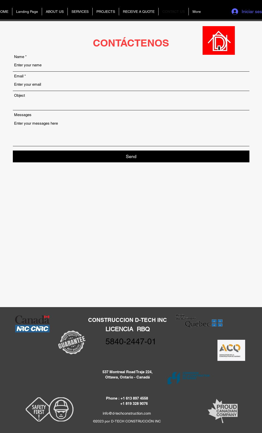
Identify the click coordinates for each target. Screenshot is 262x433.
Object (19, 95)
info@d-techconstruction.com (127, 413)
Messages (22, 115)
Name (19, 57)
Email (18, 76)
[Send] (131, 156)
